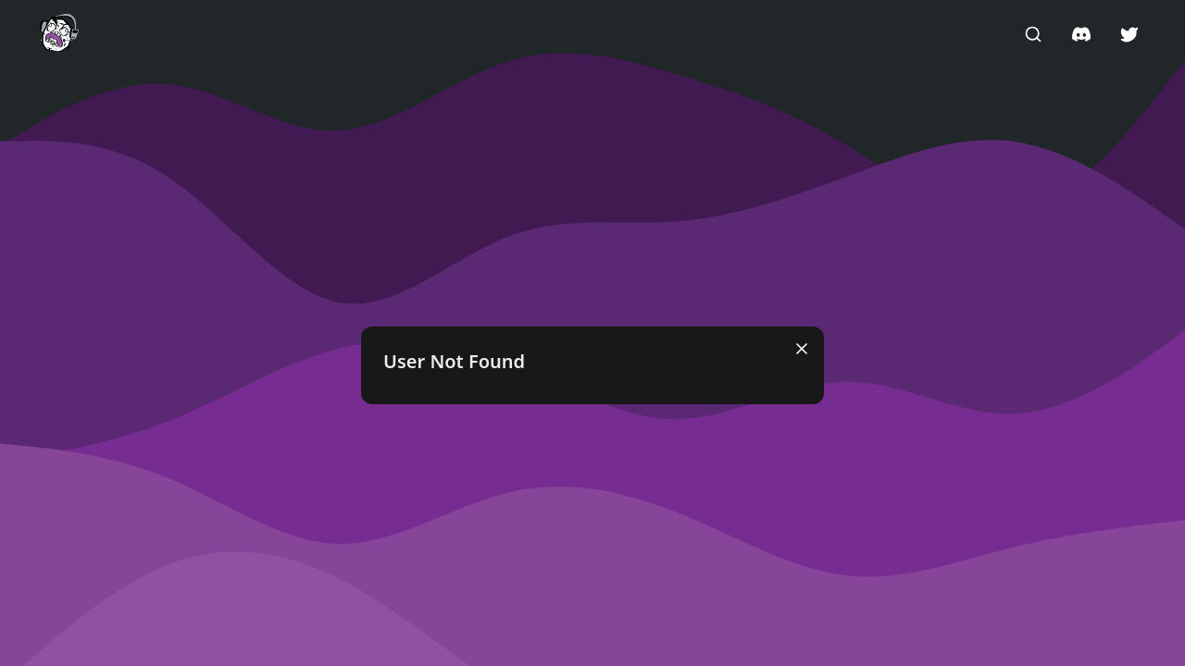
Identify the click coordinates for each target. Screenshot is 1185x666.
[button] (59, 33)
